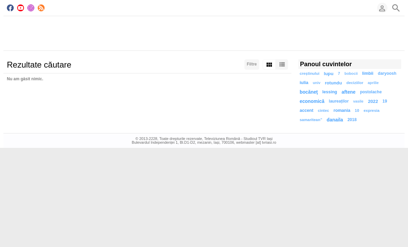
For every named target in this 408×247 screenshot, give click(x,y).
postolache (371, 92)
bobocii (351, 73)
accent (306, 110)
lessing (329, 92)
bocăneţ (309, 92)
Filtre (252, 64)
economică (312, 101)
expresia (372, 110)
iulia (304, 82)
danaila (335, 119)
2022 (373, 101)
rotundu (333, 82)
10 (357, 110)
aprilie (373, 83)
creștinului (310, 73)
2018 (352, 119)
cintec (323, 110)
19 (384, 101)
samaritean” (311, 120)
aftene (348, 92)
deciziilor (354, 83)
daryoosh (387, 73)
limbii (367, 73)
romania (342, 110)
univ (316, 83)
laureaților (339, 101)
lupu (329, 73)
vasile (358, 101)
